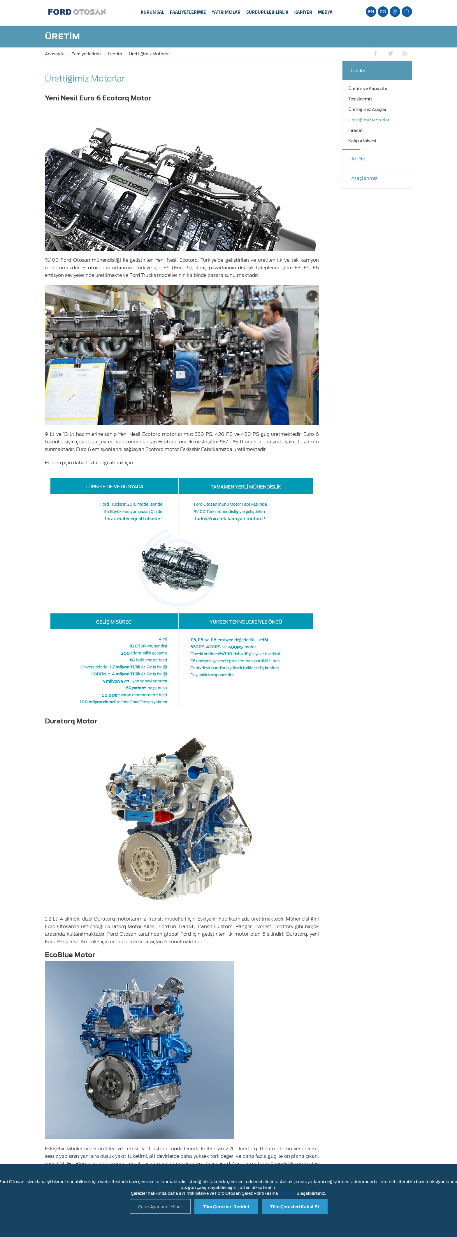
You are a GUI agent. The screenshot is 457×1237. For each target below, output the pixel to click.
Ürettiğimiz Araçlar (367, 109)
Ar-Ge (358, 159)
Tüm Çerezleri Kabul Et (294, 1206)
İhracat (355, 130)
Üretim (115, 54)
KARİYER (303, 11)
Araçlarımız (364, 178)
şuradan (287, 1193)
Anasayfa (55, 54)
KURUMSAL (152, 11)
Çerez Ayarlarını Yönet (160, 1206)
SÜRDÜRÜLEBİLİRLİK (267, 11)
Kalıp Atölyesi (362, 141)
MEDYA (325, 11)
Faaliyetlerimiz (86, 54)
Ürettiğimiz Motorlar (149, 54)
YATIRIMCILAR (226, 11)
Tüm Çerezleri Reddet (226, 1206)
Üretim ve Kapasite (367, 88)
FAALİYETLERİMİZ (188, 11)
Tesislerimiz (360, 99)
